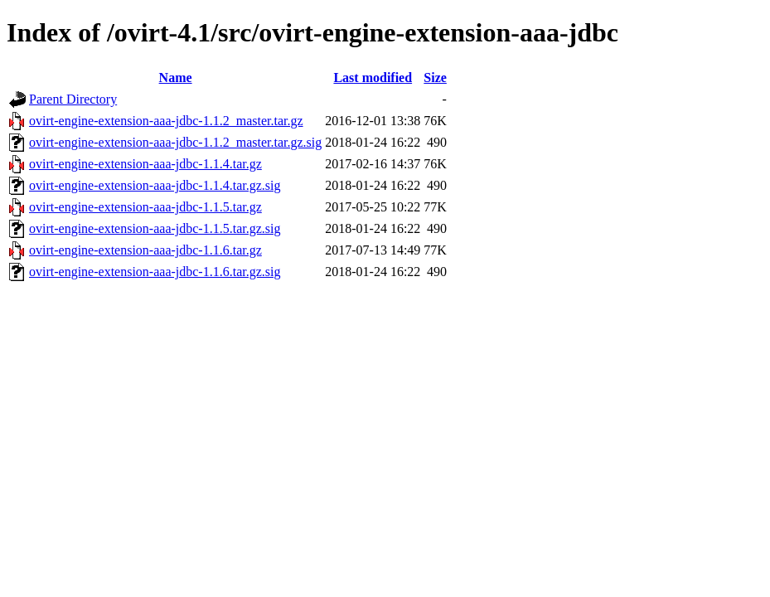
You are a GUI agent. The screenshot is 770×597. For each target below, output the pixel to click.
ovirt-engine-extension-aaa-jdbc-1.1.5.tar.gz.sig (154, 228)
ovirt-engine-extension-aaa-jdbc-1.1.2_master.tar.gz (166, 121)
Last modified (372, 77)
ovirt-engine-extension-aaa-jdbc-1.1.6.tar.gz (145, 250)
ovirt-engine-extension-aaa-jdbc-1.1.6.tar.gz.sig (154, 272)
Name (175, 77)
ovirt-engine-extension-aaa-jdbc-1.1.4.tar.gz (145, 164)
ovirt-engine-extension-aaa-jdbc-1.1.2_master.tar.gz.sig (175, 142)
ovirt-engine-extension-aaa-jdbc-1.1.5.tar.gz (145, 207)
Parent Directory (73, 99)
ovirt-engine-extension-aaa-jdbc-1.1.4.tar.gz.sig (154, 185)
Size (435, 77)
